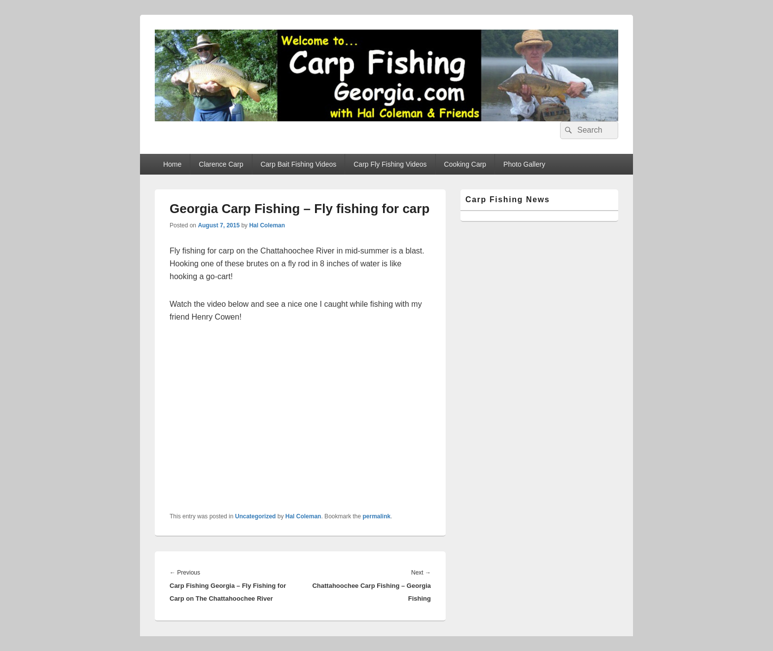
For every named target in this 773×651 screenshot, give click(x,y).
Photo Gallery (524, 164)
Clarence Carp (221, 164)
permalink (377, 516)
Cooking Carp (465, 164)
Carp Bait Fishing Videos (298, 164)
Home (172, 164)
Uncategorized (255, 516)
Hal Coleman (267, 225)
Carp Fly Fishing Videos (389, 164)
